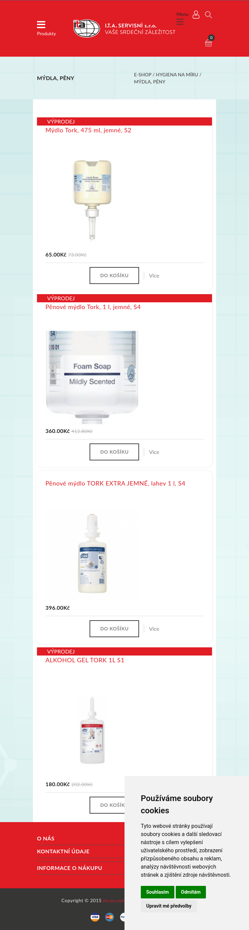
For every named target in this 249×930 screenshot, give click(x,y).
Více (154, 275)
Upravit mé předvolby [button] (168, 906)
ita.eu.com (114, 900)
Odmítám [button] (191, 892)
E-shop (142, 74)
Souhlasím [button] (157, 892)
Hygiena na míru (177, 74)
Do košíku (114, 275)
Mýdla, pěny (150, 81)
